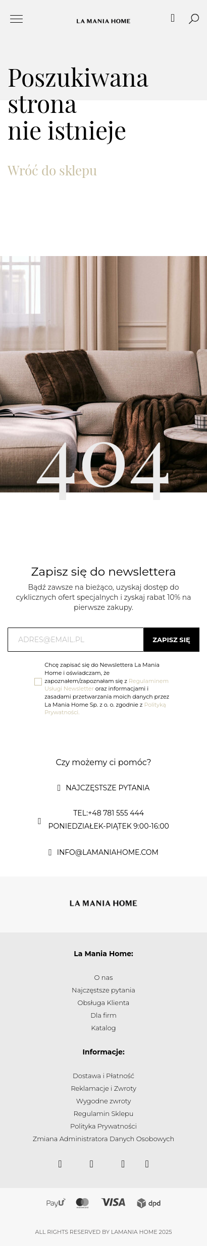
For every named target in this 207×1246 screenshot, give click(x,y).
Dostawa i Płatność (103, 1076)
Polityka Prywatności (103, 1126)
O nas (103, 977)
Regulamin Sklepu (103, 1113)
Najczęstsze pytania (103, 990)
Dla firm (103, 1015)
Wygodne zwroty (103, 1101)
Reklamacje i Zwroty (103, 1088)
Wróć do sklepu (52, 170)
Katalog (103, 1028)
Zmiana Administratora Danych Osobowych (103, 1139)
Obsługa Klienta (104, 1003)
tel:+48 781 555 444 (108, 813)
